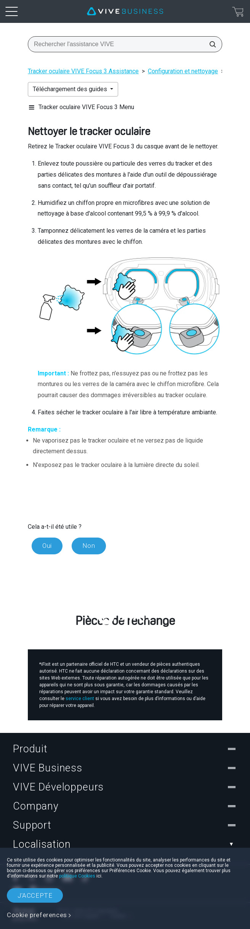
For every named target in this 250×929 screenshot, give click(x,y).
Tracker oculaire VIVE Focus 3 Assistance (83, 71)
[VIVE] (125, 11)
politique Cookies (77, 876)
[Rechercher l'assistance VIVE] (210, 44)
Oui (47, 545)
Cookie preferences (37, 915)
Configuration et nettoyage (183, 71)
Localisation (125, 844)
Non (88, 545)
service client (80, 698)
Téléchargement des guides (71, 89)
